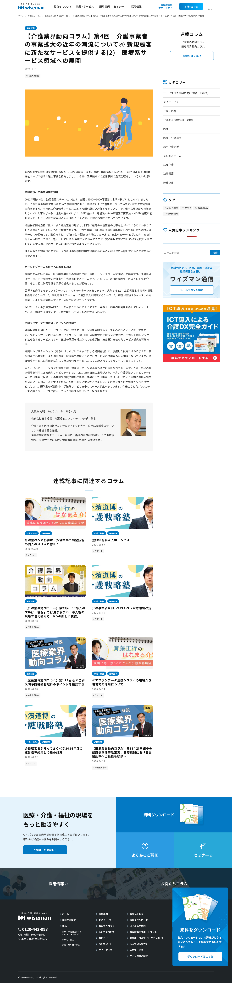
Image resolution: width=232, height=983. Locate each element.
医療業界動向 (33, 695)
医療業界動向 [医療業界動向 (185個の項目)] (172, 213)
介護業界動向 (33, 75)
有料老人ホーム (172, 156)
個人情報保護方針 (139, 944)
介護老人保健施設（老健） (178, 120)
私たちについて (63, 6)
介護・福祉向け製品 (71, 945)
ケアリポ (31, 555)
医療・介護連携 (172, 138)
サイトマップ (105, 949)
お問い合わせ (136, 914)
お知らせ (103, 938)
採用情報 (136, 6)
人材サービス (136, 949)
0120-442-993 (35, 929)
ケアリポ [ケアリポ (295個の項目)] (187, 208)
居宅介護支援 (171, 147)
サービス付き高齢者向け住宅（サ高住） (186, 93)
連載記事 (31, 28)
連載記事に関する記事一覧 (56, 15)
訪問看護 (168, 173)
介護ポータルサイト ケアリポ (145, 938)
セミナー (119, 6)
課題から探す (69, 920)
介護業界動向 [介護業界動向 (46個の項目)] (202, 208)
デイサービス (171, 102)
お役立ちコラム (34, 15)
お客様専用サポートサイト (143, 932)
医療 (165, 129)
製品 (64, 926)
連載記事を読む (192, 56)
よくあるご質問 (138, 926)
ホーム (21, 15)
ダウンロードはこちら (200, 956)
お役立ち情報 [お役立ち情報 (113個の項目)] (172, 208)
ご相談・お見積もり (45, 850)
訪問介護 (168, 165)
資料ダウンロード (139, 920)
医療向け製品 (68, 939)
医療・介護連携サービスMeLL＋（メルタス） (72, 933)
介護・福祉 (169, 111)
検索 (215, 253)
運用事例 (104, 6)
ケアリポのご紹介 (139, 955)
